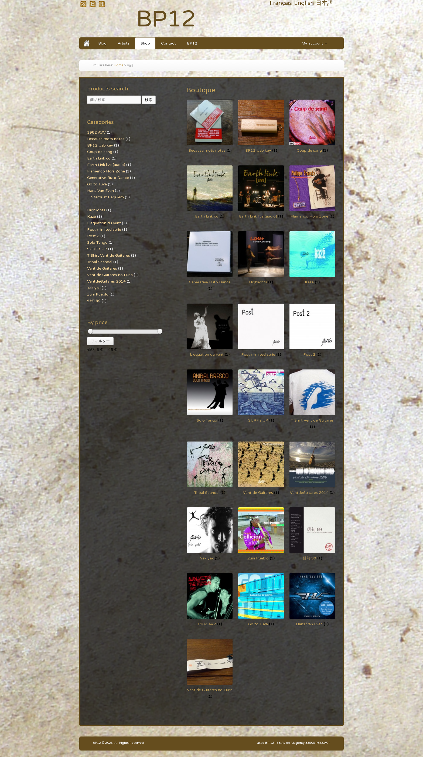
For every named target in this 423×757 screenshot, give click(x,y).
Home (118, 65)
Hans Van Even (100, 190)
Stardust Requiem (107, 197)
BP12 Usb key (100, 145)
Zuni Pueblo (97, 294)
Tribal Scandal (99, 262)
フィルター (100, 341)
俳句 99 (94, 300)
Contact (168, 43)
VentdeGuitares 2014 (106, 281)
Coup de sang (99, 152)
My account (312, 44)
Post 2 (93, 236)
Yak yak (94, 288)
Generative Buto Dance (108, 177)
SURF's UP (97, 249)
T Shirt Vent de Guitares (108, 255)
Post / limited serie (104, 229)
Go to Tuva (97, 184)
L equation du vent (104, 223)
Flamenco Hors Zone (106, 171)
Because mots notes (105, 139)
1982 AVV (96, 132)
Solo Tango (97, 242)
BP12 (166, 19)
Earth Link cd (99, 158)
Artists (123, 43)
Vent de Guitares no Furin (110, 275)
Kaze (91, 216)
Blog (102, 43)
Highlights (96, 210)
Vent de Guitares (102, 268)
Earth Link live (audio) (106, 164)
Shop (145, 43)
